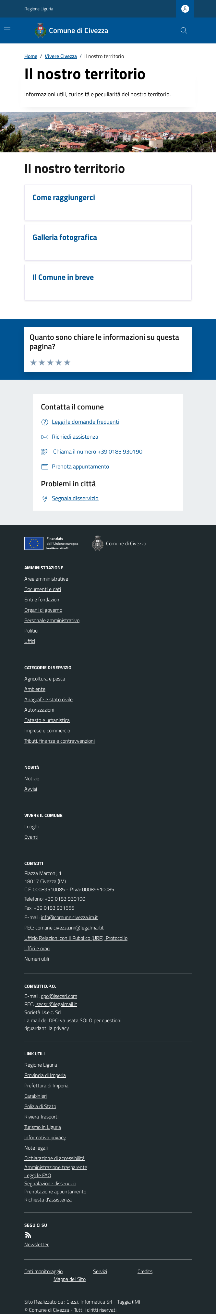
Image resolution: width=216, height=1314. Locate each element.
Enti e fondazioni (42, 599)
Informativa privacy (45, 1137)
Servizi (100, 1271)
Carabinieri (35, 1096)
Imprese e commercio (47, 730)
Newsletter (36, 1244)
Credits (145, 1271)
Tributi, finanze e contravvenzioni (59, 741)
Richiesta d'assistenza (48, 1199)
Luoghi (31, 826)
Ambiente (34, 689)
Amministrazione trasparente (55, 1167)
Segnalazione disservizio (50, 1183)
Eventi (31, 837)
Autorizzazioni (39, 710)
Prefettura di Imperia (46, 1085)
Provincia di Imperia (45, 1075)
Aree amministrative (46, 579)
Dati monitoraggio (43, 1271)
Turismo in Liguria (42, 1127)
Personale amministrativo (51, 620)
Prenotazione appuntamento (55, 1191)
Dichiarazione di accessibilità (54, 1158)
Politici (31, 630)
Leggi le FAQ (37, 1175)
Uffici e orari (37, 948)
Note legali (36, 1148)
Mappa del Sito (70, 1279)
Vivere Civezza (61, 56)
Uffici (29, 641)
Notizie (31, 778)
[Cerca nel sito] (181, 30)
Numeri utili (36, 959)
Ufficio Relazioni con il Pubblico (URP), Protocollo (75, 938)
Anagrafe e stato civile (48, 699)
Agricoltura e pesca (44, 678)
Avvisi (30, 789)
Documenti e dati (42, 589)
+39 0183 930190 (65, 899)
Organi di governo (43, 610)
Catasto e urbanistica (47, 720)
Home (30, 56)
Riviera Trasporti (41, 1116)
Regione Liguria (38, 8)
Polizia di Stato (40, 1106)
